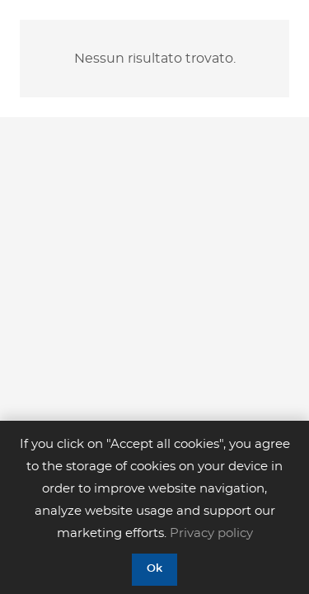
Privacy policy (211, 533)
